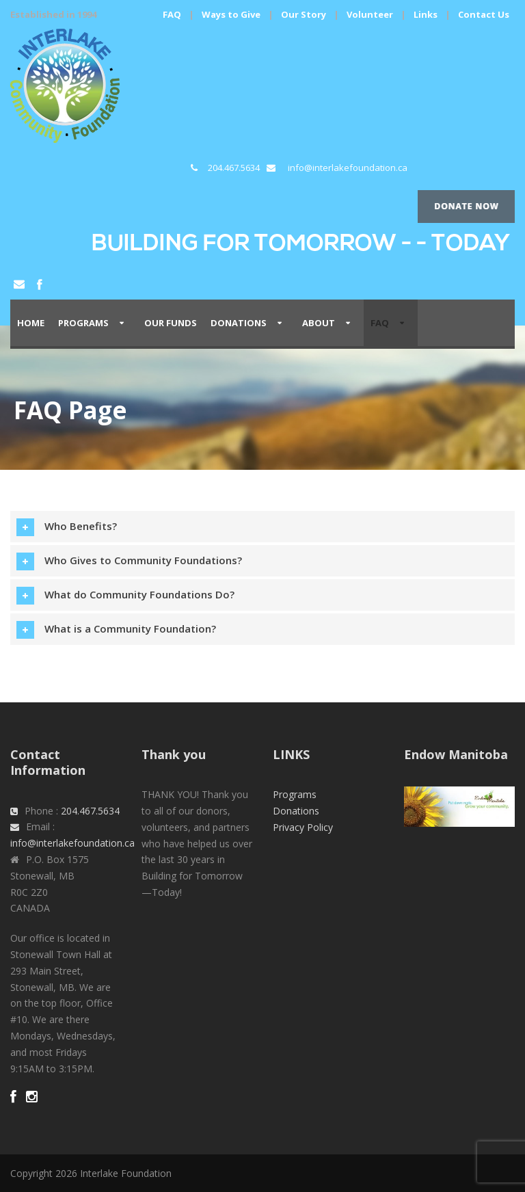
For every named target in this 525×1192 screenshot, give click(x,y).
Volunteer (370, 14)
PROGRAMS (83, 323)
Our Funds (170, 323)
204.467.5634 (234, 167)
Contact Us (483, 14)
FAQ (172, 14)
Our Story (303, 14)
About (318, 323)
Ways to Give (231, 14)
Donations (239, 323)
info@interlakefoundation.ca (347, 167)
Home (30, 323)
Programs (295, 794)
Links (426, 14)
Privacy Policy (303, 827)
